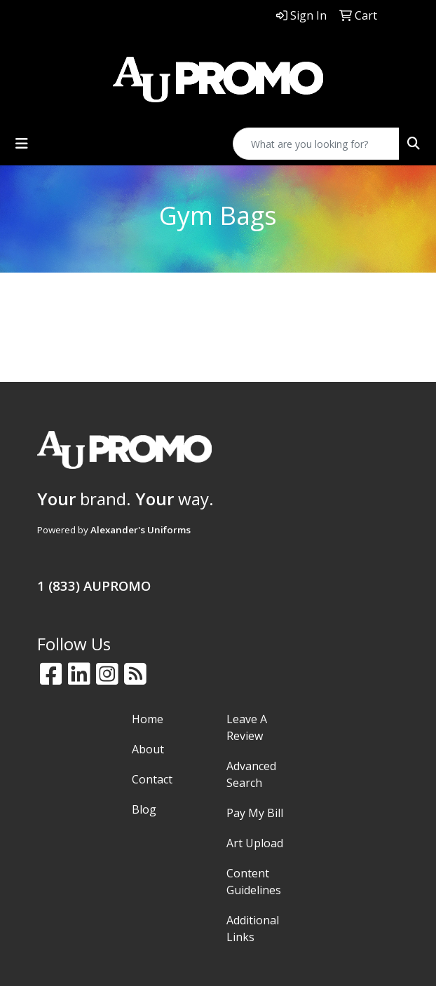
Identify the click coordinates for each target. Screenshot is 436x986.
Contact (152, 779)
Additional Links (252, 928)
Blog (144, 809)
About (148, 749)
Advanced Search (251, 774)
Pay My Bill (254, 813)
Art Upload (254, 843)
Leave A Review (246, 727)
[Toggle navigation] (21, 143)
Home (147, 719)
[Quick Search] (316, 144)
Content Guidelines (253, 881)
